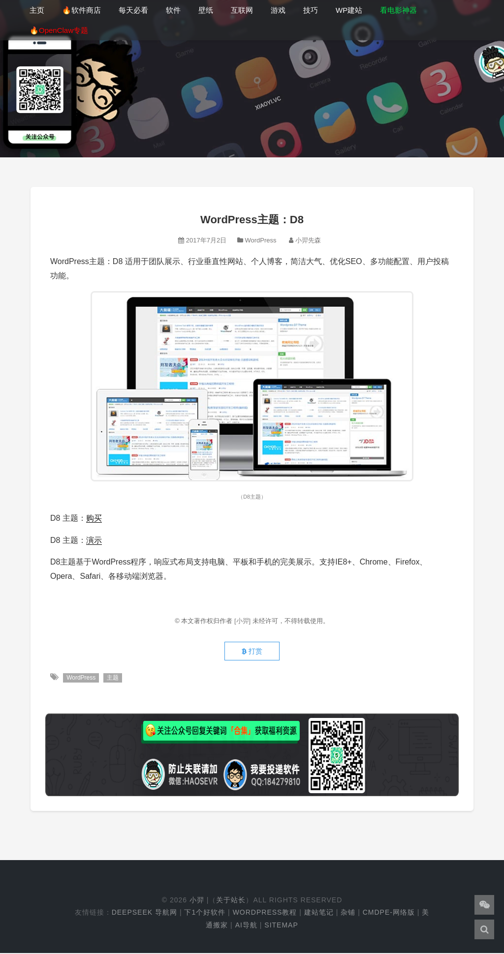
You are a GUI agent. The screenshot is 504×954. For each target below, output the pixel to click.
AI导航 (246, 926)
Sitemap (281, 926)
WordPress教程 (265, 914)
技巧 (310, 10)
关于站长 (231, 901)
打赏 (252, 652)
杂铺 (348, 914)
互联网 (242, 10)
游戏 (278, 10)
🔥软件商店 (81, 10)
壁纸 (205, 10)
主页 (37, 10)
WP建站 (349, 10)
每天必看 (133, 10)
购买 (94, 518)
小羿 (196, 901)
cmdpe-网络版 (389, 914)
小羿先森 (308, 240)
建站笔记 (319, 914)
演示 (94, 540)
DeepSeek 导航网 (144, 914)
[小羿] (243, 621)
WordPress (260, 240)
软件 (173, 10)
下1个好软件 (204, 914)
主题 (113, 678)
